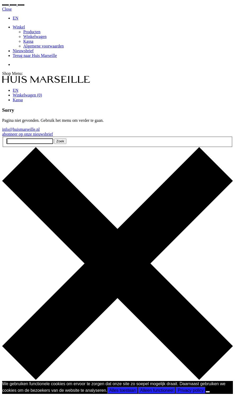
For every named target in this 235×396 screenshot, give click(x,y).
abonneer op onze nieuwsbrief (27, 134)
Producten (31, 32)
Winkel (19, 27)
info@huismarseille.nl (21, 129)
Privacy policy (191, 390)
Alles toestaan (122, 390)
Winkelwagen (35, 36)
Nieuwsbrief (23, 51)
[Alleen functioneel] (208, 392)
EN (15, 18)
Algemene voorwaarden (43, 46)
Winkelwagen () (27, 95)
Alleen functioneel (156, 390)
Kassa (28, 41)
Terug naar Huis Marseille (35, 55)
